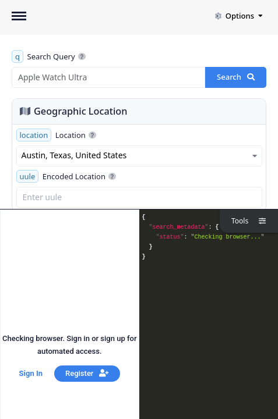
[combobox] (139, 155)
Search (236, 77)
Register (86, 373)
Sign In (31, 373)
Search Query (49, 56)
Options (238, 15)
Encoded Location (66, 176)
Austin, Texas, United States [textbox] (74, 155)
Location (56, 135)
